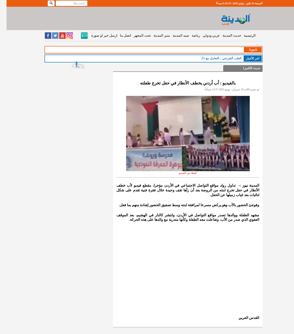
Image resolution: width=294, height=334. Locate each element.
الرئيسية (243, 35)
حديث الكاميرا (245, 68)
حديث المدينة (225, 35)
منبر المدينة (155, 35)
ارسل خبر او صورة (98, 35)
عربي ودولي (205, 35)
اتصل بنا (119, 35)
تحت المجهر (135, 35)
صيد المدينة (174, 35)
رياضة (189, 35)
